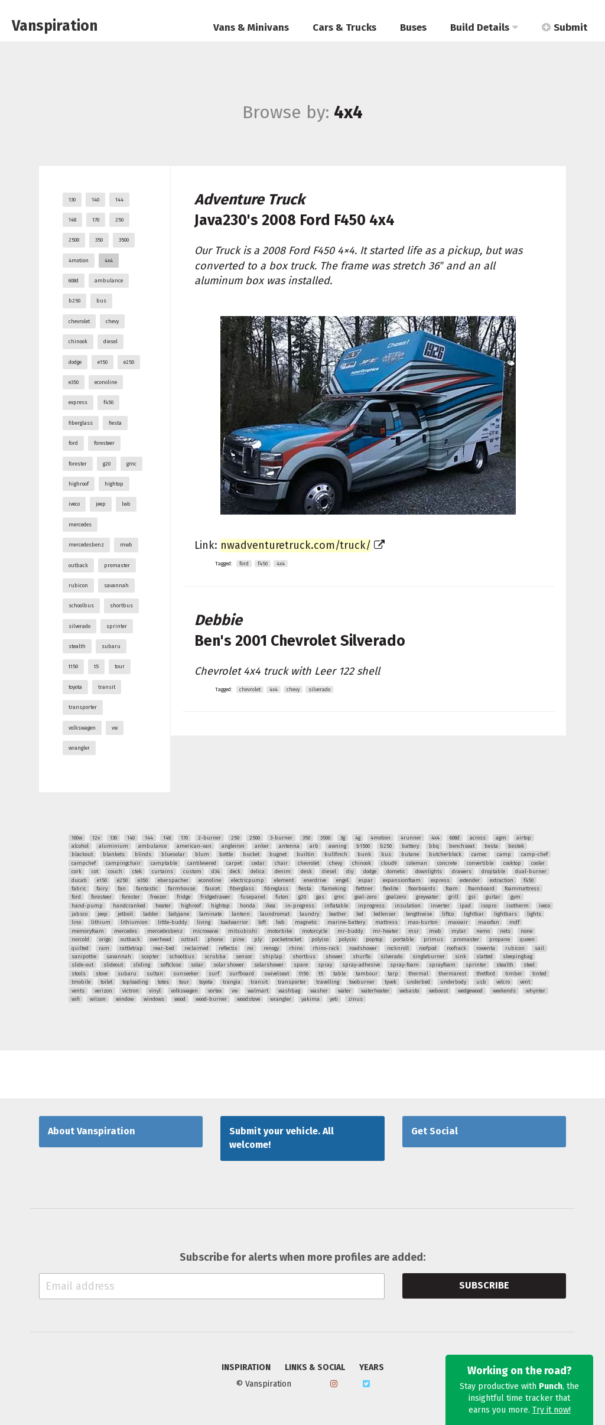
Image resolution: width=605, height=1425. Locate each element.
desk (306, 871)
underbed (418, 982)
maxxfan (488, 922)
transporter (83, 707)
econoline (106, 382)
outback (78, 565)
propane (499, 939)
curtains (162, 871)
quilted (80, 948)
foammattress (522, 889)
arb (314, 846)
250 (119, 220)
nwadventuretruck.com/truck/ (295, 545)
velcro (503, 982)
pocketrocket (286, 939)
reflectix (228, 948)
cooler (538, 863)
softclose (170, 965)
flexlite (390, 889)
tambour (367, 974)
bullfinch (335, 854)
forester (78, 464)
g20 (106, 464)
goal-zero (365, 897)
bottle (226, 854)
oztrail (189, 939)
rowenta (485, 948)
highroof (79, 484)
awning (337, 846)
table (339, 974)
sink (460, 956)
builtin (305, 854)
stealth (77, 646)
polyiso (319, 939)
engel (342, 880)
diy (349, 871)
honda (247, 906)
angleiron (233, 846)
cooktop (512, 863)
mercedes (80, 525)
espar (366, 880)
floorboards (421, 889)
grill (453, 897)
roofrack (456, 948)
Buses (413, 27)
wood (180, 999)
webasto (409, 991)
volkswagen (82, 728)
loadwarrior (234, 922)
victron (130, 991)
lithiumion (134, 922)
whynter (535, 991)
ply (258, 939)
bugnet (278, 854)
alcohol (80, 846)
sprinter (116, 626)
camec (479, 854)
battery (410, 846)
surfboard (241, 974)
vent (525, 982)
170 (95, 220)
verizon (103, 991)
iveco (74, 504)
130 (72, 200)
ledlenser (384, 914)
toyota (75, 687)
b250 (74, 301)
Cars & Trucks (344, 27)
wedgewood (470, 991)
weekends (504, 991)
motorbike (279, 931)
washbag (289, 991)
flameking (333, 889)
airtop (523, 838)
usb (481, 982)
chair (281, 863)
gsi (472, 897)
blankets (114, 854)
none (526, 931)
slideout (113, 965)
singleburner (428, 956)
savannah (116, 585)
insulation (408, 906)
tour (120, 666)
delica (258, 871)
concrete (447, 863)
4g (357, 838)
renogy (271, 948)
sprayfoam (442, 965)
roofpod (428, 948)
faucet (212, 889)
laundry (309, 914)
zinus (355, 999)
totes (163, 982)
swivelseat (276, 974)
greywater (427, 897)
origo (104, 939)
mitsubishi (242, 931)
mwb (126, 545)
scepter (150, 956)
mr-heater (385, 931)
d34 (216, 871)
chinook (78, 341)
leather (337, 914)
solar (197, 965)
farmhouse (181, 889)
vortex (215, 991)
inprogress (371, 906)
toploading (135, 982)
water (344, 991)
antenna (289, 846)
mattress (386, 922)
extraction (501, 880)
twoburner (362, 982)
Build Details (484, 27)
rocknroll (398, 948)
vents (77, 991)
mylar (458, 931)
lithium (100, 922)
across (478, 838)
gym (515, 897)
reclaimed (196, 948)
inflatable (336, 906)
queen (527, 939)
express (78, 402)
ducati (79, 880)
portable (403, 939)
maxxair (458, 922)
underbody (453, 982)
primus (433, 939)
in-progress (299, 906)
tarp (393, 974)
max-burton (423, 922)
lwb (126, 504)
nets (505, 931)
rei (250, 948)
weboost (438, 991)
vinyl (155, 991)
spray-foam (404, 965)
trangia (231, 982)
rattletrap (131, 948)
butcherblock (445, 854)
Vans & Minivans (251, 27)
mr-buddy (350, 931)
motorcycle (314, 931)
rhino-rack (326, 948)
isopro (488, 906)
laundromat (275, 914)
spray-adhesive (361, 965)
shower (334, 956)
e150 (102, 362)
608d (74, 281)
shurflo (361, 956)
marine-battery (346, 922)
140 (95, 200)
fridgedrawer (215, 897)
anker (262, 846)
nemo (483, 931)
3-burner (281, 838)
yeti (334, 999)
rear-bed (163, 948)
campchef (83, 863)
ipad (465, 906)
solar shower (228, 965)
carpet (234, 863)
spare (301, 965)
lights (534, 914)
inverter (440, 906)
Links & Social (315, 1367)
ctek (137, 871)
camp (504, 854)
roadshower (363, 948)
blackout (82, 854)
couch (115, 871)
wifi (75, 999)
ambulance (109, 281)
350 (99, 240)
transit (106, 687)
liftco (448, 914)
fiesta (115, 423)
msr (413, 931)
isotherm (517, 906)
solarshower (269, 965)
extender (470, 880)
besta (491, 846)
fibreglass (276, 889)
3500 (124, 240)
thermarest (452, 974)
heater (163, 906)
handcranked (129, 906)
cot (95, 871)
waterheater (375, 991)
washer (319, 991)
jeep (101, 504)
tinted (539, 974)
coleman (416, 863)
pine (238, 939)
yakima (310, 999)
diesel (110, 341)
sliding (141, 965)
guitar (493, 897)
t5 (96, 666)
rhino (295, 948)
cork (76, 871)
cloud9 (388, 863)
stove (102, 974)
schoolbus (81, 606)
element (284, 880)
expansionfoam (402, 880)
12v (96, 838)
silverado (79, 626)
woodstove (248, 999)
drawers (461, 871)
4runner (411, 838)
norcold (80, 939)
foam (451, 889)
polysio (347, 939)
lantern (241, 914)
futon (281, 897)
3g (342, 838)
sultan (155, 974)
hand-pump (87, 906)
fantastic (147, 889)
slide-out (82, 965)
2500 (74, 240)
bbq (434, 846)
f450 (108, 402)
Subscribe (484, 1285)
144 (119, 200)
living (203, 922)
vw (115, 728)
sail (539, 948)
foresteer (104, 443)
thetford (485, 974)
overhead (160, 939)
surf (214, 974)
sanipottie (83, 956)
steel (529, 965)
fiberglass (81, 423)
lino (76, 922)
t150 (73, 666)
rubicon (78, 585)
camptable (164, 863)
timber (513, 974)
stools (78, 974)
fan (122, 889)
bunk (364, 854)
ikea (270, 906)
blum (202, 854)
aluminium (113, 846)
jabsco (79, 914)
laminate (210, 914)
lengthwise (419, 914)
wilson (98, 999)
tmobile (80, 982)
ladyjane (178, 914)
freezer (158, 897)
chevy (112, 321)
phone (215, 939)
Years (371, 1367)
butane (410, 854)
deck (235, 871)
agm (501, 838)
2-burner (209, 838)
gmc (131, 464)
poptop (374, 939)
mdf (514, 922)
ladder (150, 914)
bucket (251, 854)
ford (73, 443)
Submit (564, 27)
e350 (74, 382)
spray (325, 965)
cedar (258, 863)
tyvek (390, 982)
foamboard (481, 889)
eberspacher (173, 880)
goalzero (396, 897)
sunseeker (186, 974)
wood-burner (211, 999)
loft (262, 922)
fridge (183, 897)
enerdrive (315, 880)
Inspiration (246, 1367)
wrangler (79, 748)
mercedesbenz (86, 545)
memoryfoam (87, 931)
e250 (128, 362)
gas (320, 897)
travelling (327, 982)
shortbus (121, 606)
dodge (75, 362)
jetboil (125, 914)
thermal (418, 974)
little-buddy (172, 922)
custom (192, 871)
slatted (484, 956)
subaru (111, 646)
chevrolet (79, 321)
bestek (516, 846)
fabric (78, 889)
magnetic (306, 922)
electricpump (247, 880)
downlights (428, 871)
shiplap (272, 956)
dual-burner (531, 871)
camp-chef (534, 854)
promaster (117, 565)
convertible (480, 863)
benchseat (461, 846)
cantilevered (201, 863)
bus (101, 301)
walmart (258, 991)
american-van (194, 846)
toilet (106, 982)
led (359, 914)
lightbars (505, 914)
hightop (114, 484)
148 (72, 220)
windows (154, 999)
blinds (143, 854)
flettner (364, 889)
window (125, 999)
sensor (244, 956)
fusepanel (252, 897)
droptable (493, 871)
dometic (395, 871)
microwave (205, 931)
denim (283, 871)
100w (76, 838)
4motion (79, 260)
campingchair (123, 863)
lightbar (474, 914)
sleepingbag (517, 956)
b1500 (363, 846)
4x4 (109, 260)
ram (104, 948)
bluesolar (173, 854)
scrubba (215, 956)
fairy (102, 889)
